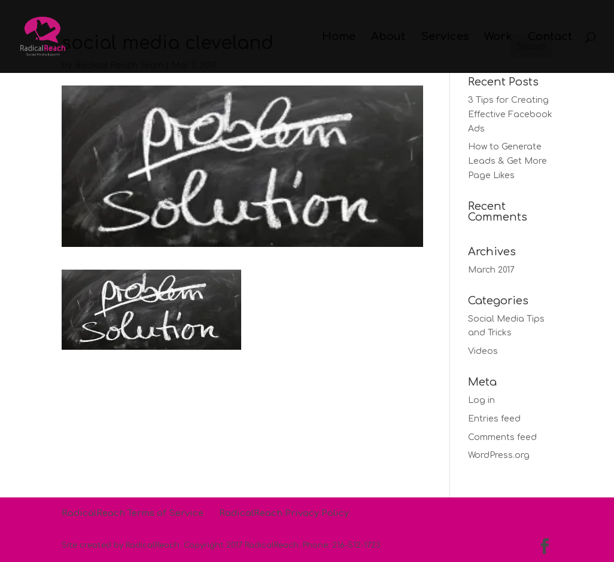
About (388, 37)
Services (445, 37)
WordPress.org (499, 455)
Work (498, 37)
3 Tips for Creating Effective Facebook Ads (510, 114)
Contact (550, 37)
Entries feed (494, 418)
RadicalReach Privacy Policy (284, 513)
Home (338, 37)
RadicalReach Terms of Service (132, 513)
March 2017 (491, 269)
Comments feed (502, 437)
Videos (483, 351)
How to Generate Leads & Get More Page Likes (507, 161)
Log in (481, 400)
